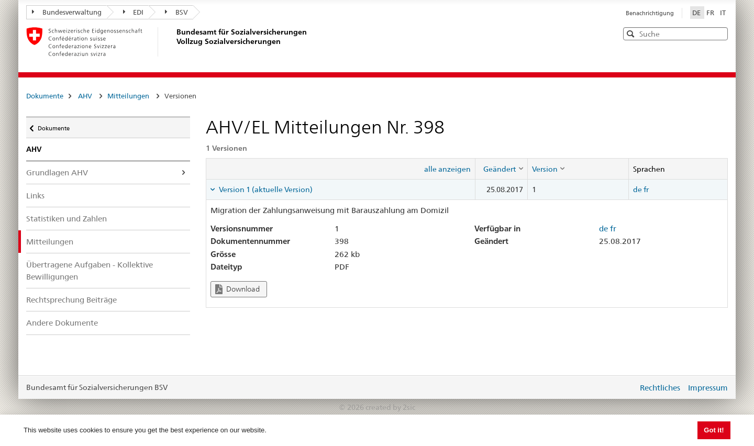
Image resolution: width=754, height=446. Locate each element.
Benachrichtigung (650, 13)
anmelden (622, 387)
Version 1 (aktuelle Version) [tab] (265, 189)
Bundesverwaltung (67, 12)
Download (237, 289)
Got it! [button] (714, 430)
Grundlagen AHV (57, 172)
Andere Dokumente (62, 323)
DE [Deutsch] (697, 12)
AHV (85, 96)
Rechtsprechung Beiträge (71, 300)
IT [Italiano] (723, 12)
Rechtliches (660, 388)
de (637, 189)
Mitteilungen (128, 96)
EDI (133, 12)
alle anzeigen (447, 169)
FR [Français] (711, 12)
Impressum (708, 388)
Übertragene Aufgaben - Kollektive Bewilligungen (89, 271)
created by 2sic (390, 407)
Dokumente (44, 96)
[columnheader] (501, 168)
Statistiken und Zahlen (66, 219)
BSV (176, 12)
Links (35, 195)
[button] (719, 33)
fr (646, 189)
